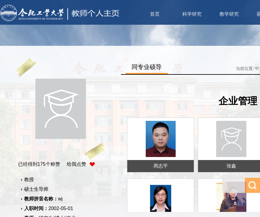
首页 (155, 14)
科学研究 (192, 14)
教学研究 (229, 14)
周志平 (160, 165)
